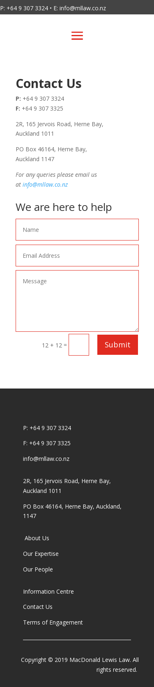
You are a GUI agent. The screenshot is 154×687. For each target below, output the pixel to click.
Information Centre (48, 591)
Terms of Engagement (54, 622)
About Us (36, 538)
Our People (39, 569)
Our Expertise (41, 553)
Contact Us (38, 607)
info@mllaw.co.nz (45, 184)
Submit (118, 344)
